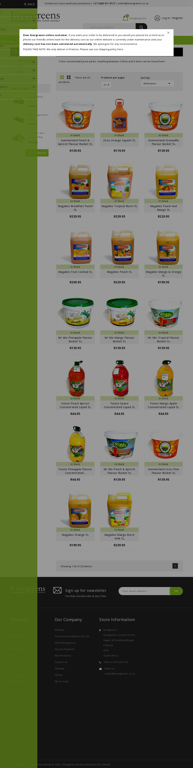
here (120, 49)
